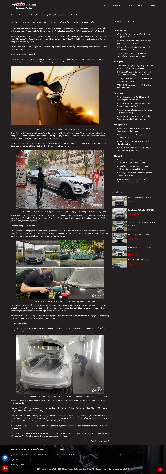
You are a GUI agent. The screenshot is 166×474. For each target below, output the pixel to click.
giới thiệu (116, 6)
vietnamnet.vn (103, 441)
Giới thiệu (72, 455)
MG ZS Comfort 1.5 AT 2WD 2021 (141, 198)
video (140, 6)
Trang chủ (61, 455)
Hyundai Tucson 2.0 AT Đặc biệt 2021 (140, 248)
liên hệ (152, 6)
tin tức (129, 6)
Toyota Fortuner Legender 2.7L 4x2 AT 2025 (141, 223)
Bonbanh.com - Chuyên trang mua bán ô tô (112, 469)
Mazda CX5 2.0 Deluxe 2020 (139, 235)
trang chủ (101, 6)
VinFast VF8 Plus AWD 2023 (138, 260)
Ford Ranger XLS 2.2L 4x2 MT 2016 (141, 210)
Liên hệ (95, 455)
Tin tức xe (84, 455)
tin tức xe (24, 15)
